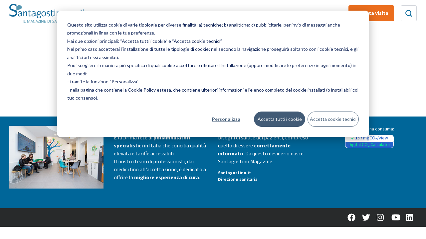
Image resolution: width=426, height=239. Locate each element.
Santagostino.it (234, 173)
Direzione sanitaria (238, 180)
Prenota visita (371, 13)
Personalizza (226, 119)
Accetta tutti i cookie (280, 119)
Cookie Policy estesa (149, 90)
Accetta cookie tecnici (333, 119)
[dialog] (213, 74)
